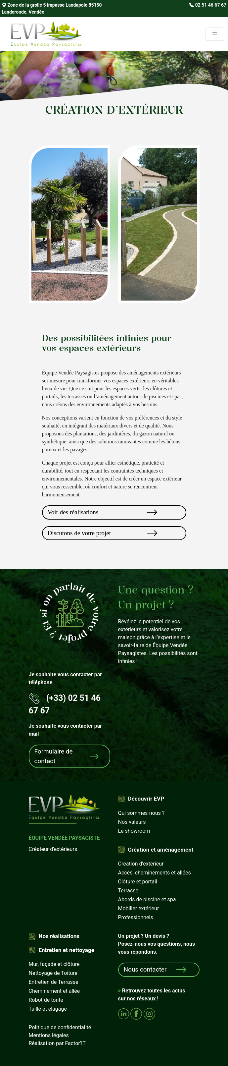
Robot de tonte (46, 1000)
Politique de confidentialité (60, 1027)
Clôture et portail (138, 881)
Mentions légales (49, 1035)
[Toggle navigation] (214, 34)
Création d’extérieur (141, 864)
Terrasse (128, 890)
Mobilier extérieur (138, 908)
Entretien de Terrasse (53, 982)
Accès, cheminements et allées (154, 873)
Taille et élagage (48, 1009)
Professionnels (135, 917)
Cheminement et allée (54, 991)
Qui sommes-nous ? (141, 813)
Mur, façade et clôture (54, 964)
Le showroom (134, 831)
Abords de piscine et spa (147, 899)
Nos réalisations (59, 936)
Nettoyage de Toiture (53, 973)
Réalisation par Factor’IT (57, 1043)
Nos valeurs (132, 822)
